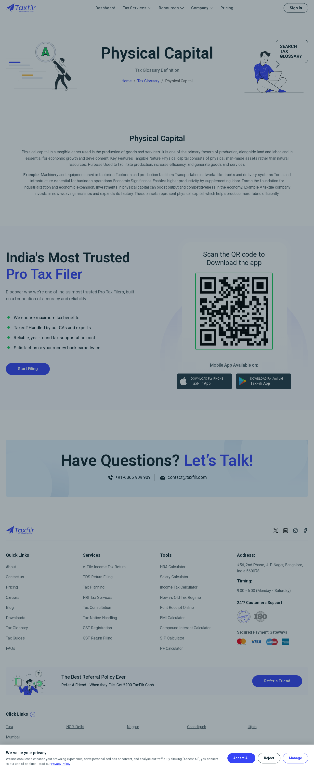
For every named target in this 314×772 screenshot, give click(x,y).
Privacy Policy (60, 764)
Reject (269, 758)
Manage (295, 758)
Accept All (241, 758)
